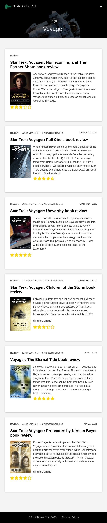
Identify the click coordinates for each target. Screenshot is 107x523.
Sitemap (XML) (70, 517)
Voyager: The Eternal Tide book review (45, 359)
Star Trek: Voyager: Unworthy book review (48, 211)
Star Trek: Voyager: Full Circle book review (49, 139)
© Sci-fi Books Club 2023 (42, 517)
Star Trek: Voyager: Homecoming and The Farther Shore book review (48, 64)
